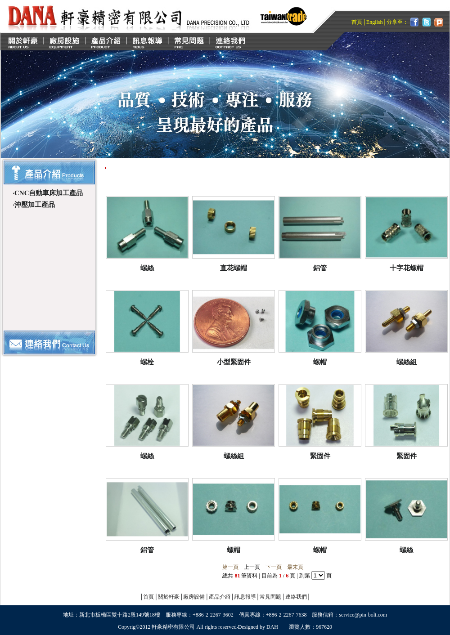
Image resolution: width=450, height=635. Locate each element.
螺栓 (147, 362)
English (374, 22)
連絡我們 (296, 597)
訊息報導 (245, 597)
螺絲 (147, 268)
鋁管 (320, 268)
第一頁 (230, 567)
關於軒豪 (169, 597)
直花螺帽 (233, 268)
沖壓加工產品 (34, 204)
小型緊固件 (234, 362)
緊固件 (320, 456)
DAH (272, 627)
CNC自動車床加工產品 (48, 193)
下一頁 (274, 567)
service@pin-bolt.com (363, 615)
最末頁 (295, 567)
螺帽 (320, 362)
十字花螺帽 (406, 268)
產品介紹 (219, 597)
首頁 (356, 22)
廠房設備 (194, 597)
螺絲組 (406, 362)
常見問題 (270, 597)
